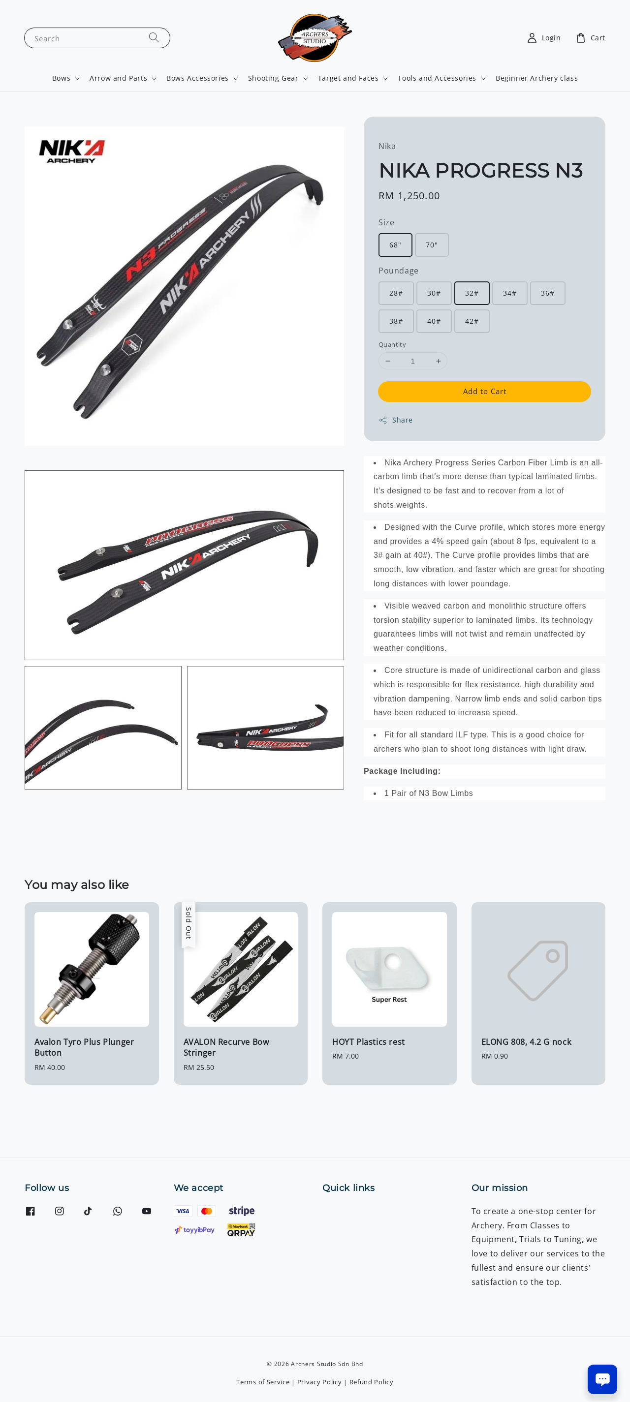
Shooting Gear (273, 78)
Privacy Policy (319, 1381)
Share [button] (395, 420)
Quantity (392, 344)
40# (434, 321)
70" (432, 244)
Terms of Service (262, 1381)
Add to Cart (484, 391)
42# (472, 321)
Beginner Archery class (537, 78)
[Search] (154, 37)
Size (386, 222)
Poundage (398, 270)
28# (396, 293)
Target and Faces (348, 78)
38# (396, 321)
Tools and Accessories (437, 78)
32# (472, 293)
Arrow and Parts (118, 78)
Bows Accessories (197, 78)
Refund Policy (371, 1381)
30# (434, 293)
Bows (61, 78)
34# (510, 293)
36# (548, 293)
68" (395, 244)
